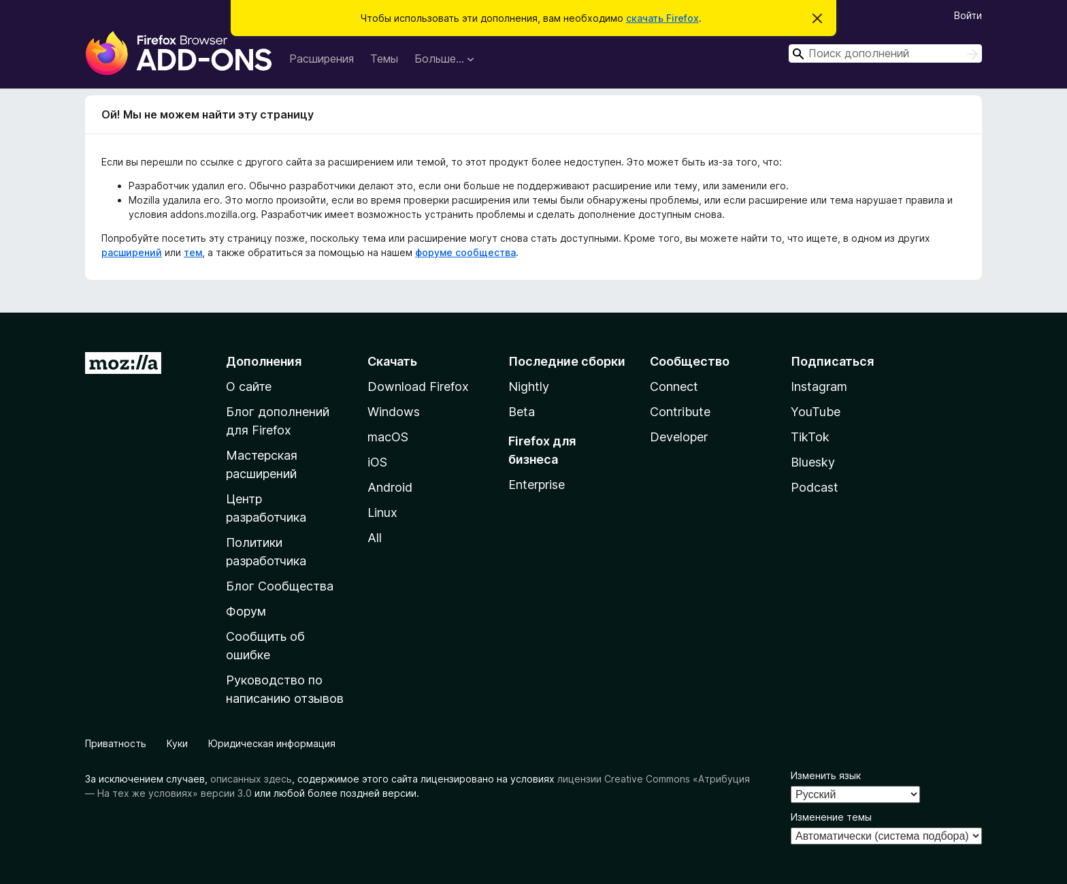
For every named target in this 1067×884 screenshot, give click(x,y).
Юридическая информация (271, 743)
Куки (177, 743)
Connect (674, 386)
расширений (131, 252)
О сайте (249, 386)
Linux (382, 512)
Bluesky (813, 462)
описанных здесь (251, 779)
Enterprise (536, 484)
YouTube (815, 412)
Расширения (321, 58)
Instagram (819, 386)
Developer (679, 437)
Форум (246, 611)
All (374, 538)
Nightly (528, 386)
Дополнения (263, 361)
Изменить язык (826, 775)
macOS (387, 437)
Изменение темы (831, 817)
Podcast (814, 487)
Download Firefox (418, 386)
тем (193, 252)
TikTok (810, 437)
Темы (384, 58)
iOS (377, 462)
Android (389, 487)
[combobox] (885, 53)
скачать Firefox (662, 18)
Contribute (680, 412)
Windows (393, 412)
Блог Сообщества (279, 586)
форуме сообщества (465, 252)
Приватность (115, 743)
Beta (521, 412)
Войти (968, 15)
